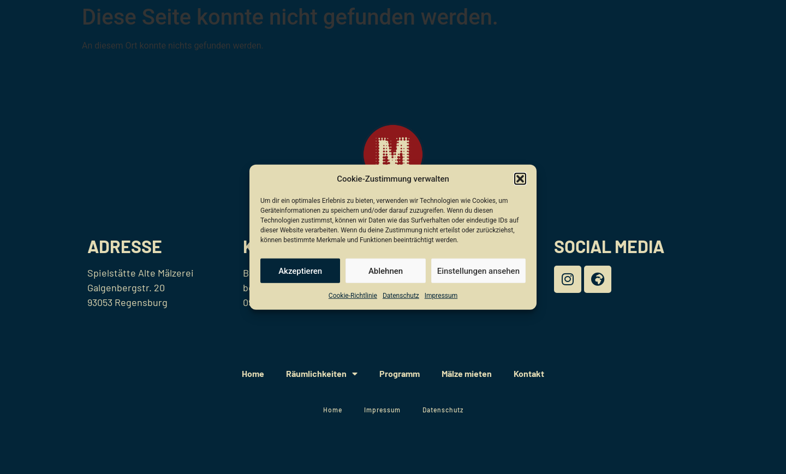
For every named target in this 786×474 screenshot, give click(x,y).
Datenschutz (401, 295)
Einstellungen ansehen (478, 270)
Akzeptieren (300, 270)
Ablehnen (385, 270)
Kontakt (529, 373)
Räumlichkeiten (322, 373)
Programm (399, 373)
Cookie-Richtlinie (353, 295)
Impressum (441, 295)
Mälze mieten (467, 373)
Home (253, 373)
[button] (520, 178)
